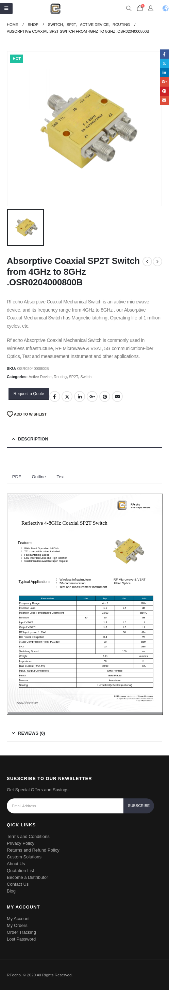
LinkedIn (79, 396)
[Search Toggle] (128, 8)
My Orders (17, 925)
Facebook (54, 396)
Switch (85, 377)
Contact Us (18, 884)
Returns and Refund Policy (33, 850)
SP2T (73, 377)
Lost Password (21, 939)
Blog (11, 891)
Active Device (40, 377)
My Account (18, 918)
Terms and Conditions (28, 836)
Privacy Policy (20, 843)
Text (60, 476)
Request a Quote (29, 393)
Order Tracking (21, 932)
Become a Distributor (27, 877)
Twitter (67, 396)
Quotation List (20, 870)
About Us (16, 863)
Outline (39, 476)
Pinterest (104, 396)
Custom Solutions (24, 856)
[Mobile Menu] (6, 8)
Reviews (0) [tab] (31, 733)
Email (117, 396)
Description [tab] (33, 438)
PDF (16, 476)
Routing (60, 377)
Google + (92, 396)
